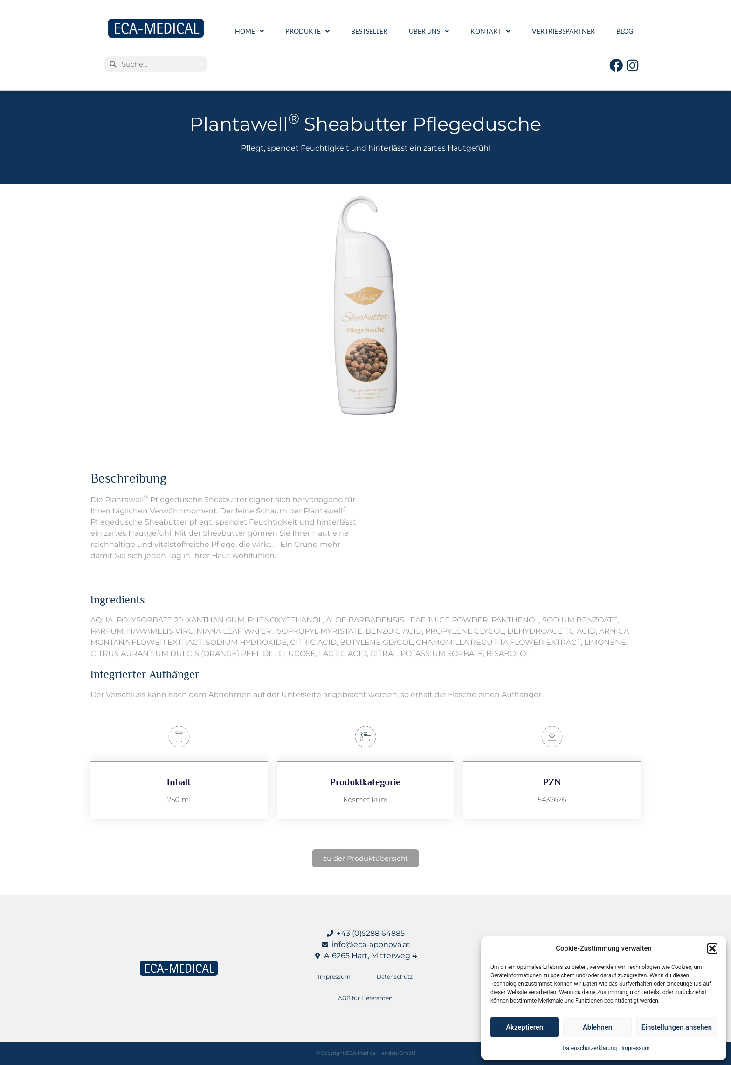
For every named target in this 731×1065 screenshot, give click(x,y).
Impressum (635, 1048)
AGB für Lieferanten (365, 998)
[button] (712, 948)
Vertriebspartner (563, 31)
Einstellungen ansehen (676, 1027)
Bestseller (369, 31)
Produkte (307, 31)
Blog (624, 31)
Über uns (429, 31)
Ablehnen (597, 1027)
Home (249, 31)
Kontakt (490, 31)
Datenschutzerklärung (589, 1048)
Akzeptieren (524, 1027)
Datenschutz (395, 976)
